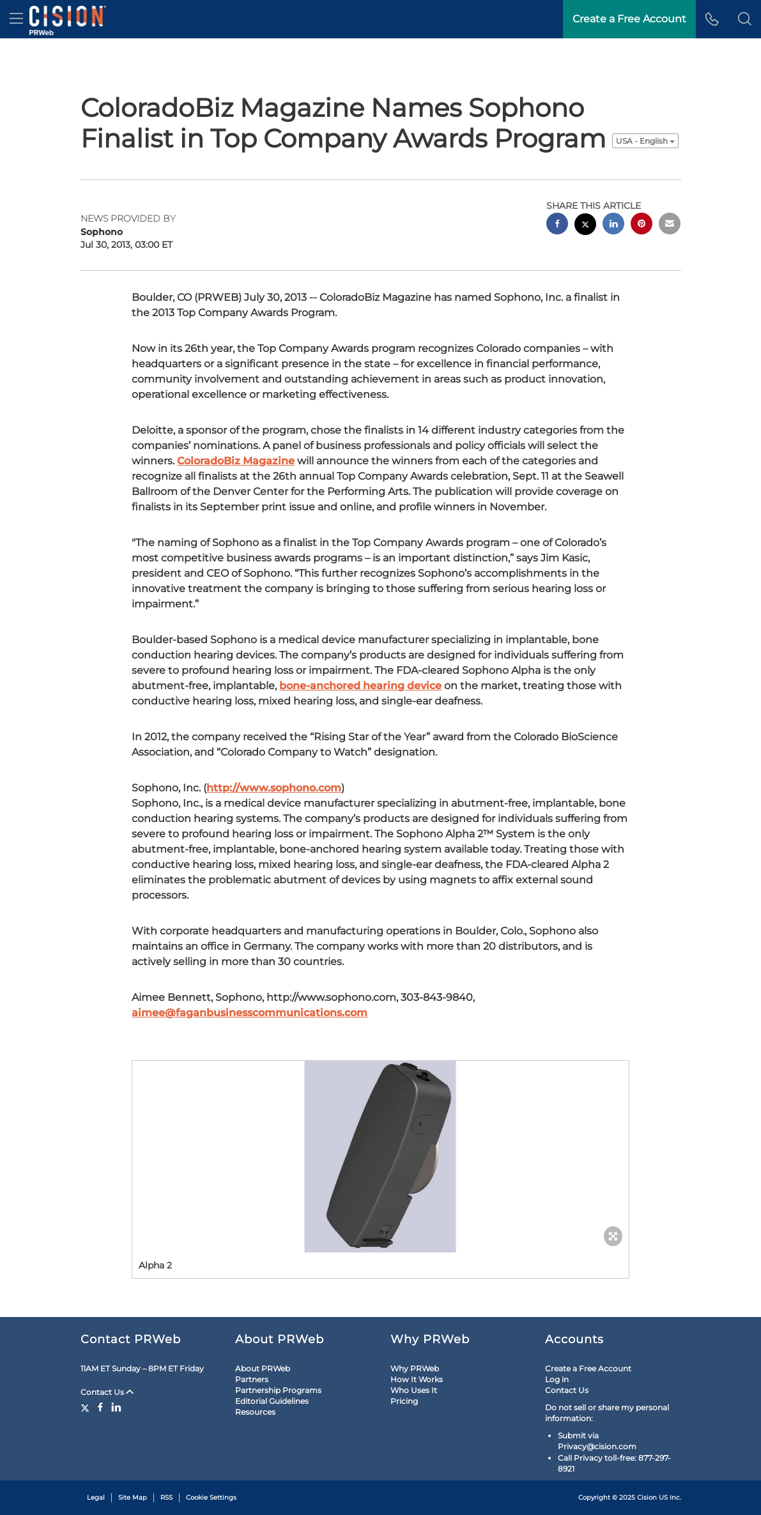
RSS (166, 1497)
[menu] (16, 19)
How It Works (416, 1379)
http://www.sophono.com (273, 788)
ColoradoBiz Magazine (236, 461)
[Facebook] (100, 1407)
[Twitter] (87, 1407)
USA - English (645, 141)
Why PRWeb (414, 1368)
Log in (557, 1379)
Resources (255, 1412)
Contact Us (107, 1392)
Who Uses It (413, 1390)
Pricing (404, 1401)
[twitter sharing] (585, 225)
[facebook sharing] (557, 225)
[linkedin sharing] (613, 225)
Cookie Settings (211, 1497)
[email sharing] (669, 225)
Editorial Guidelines (272, 1401)
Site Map (132, 1497)
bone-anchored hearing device (360, 686)
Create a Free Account (588, 1368)
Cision (647, 1497)
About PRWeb (262, 1368)
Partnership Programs (278, 1390)
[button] (744, 19)
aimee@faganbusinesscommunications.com (249, 1013)
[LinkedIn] (116, 1407)
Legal (96, 1497)
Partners (251, 1379)
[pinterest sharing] (641, 225)
